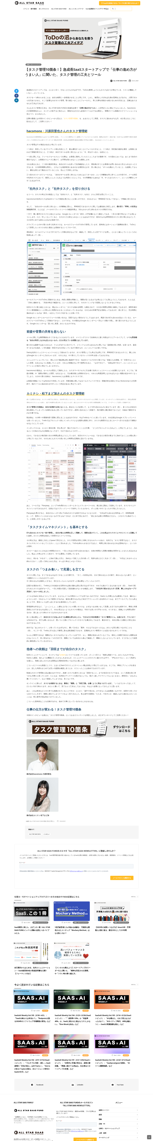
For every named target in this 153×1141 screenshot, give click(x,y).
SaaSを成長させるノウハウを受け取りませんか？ (121, 3)
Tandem (62, 655)
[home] (29, 3)
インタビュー (46, 834)
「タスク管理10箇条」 (70, 118)
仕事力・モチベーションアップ (33, 64)
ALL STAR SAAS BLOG (35, 834)
